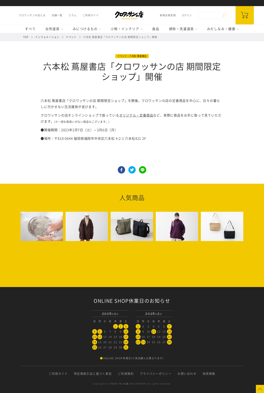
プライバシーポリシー (155, 373)
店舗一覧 (57, 15)
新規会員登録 (168, 15)
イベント (71, 37)
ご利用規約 (126, 373)
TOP (26, 37)
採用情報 (209, 373)
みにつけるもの (85, 28)
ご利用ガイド (90, 15)
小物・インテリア (125, 28)
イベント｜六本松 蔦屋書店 (132, 56)
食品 (155, 28)
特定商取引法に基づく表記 (93, 373)
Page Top (260, 389)
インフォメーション (47, 37)
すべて (30, 28)
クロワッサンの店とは (32, 15)
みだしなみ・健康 (221, 28)
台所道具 (52, 28)
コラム (72, 15)
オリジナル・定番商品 (136, 115)
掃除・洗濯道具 (181, 28)
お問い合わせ (187, 373)
